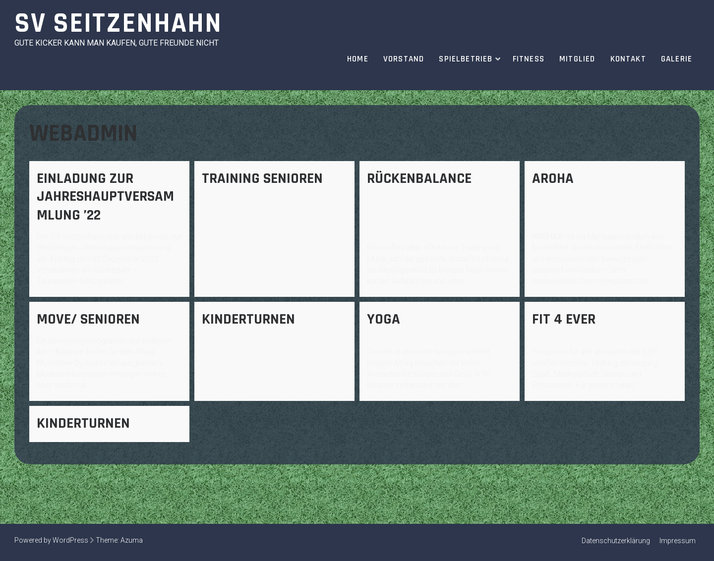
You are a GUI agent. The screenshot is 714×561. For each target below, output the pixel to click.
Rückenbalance (419, 178)
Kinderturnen (248, 319)
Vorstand (403, 59)
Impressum (677, 541)
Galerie (676, 59)
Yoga (383, 319)
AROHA (553, 178)
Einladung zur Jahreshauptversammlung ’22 (105, 196)
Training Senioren (262, 178)
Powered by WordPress (51, 540)
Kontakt (628, 59)
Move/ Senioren (88, 319)
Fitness (528, 59)
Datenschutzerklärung (616, 541)
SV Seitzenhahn (118, 23)
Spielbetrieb (465, 59)
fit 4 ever (563, 319)
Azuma (131, 540)
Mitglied (577, 59)
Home (357, 59)
